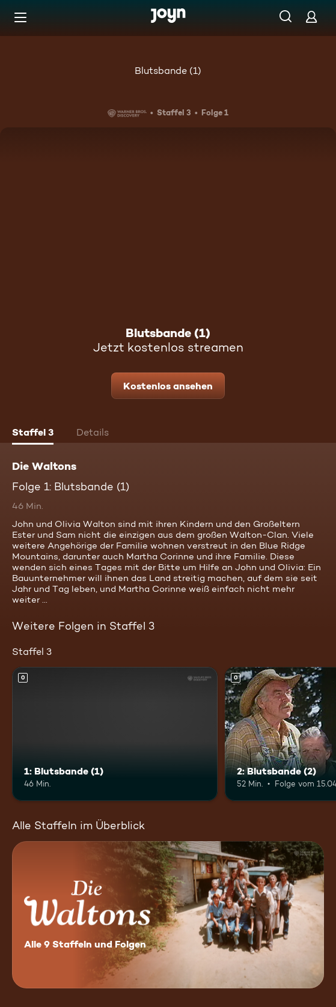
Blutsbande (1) (168, 70)
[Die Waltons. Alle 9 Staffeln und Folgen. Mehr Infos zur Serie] (168, 914)
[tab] (33, 434)
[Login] (311, 16)
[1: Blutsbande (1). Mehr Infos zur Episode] (115, 733)
